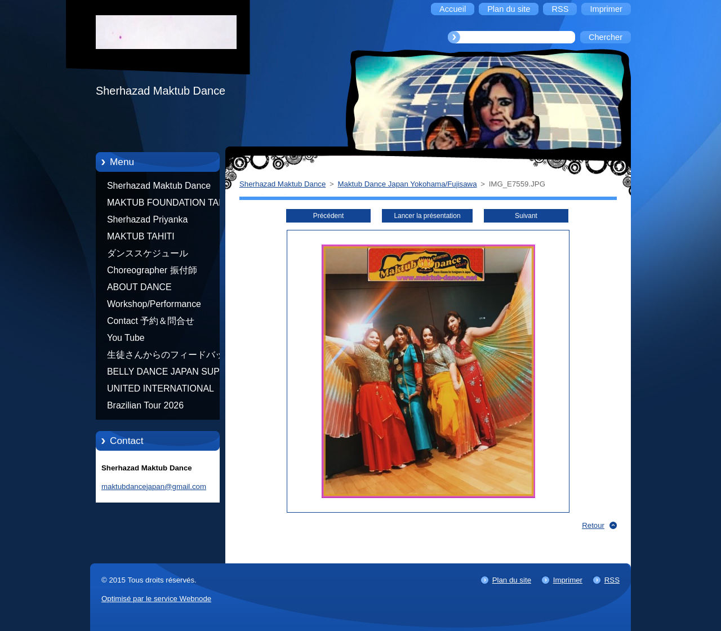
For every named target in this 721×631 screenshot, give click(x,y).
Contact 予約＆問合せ (150, 321)
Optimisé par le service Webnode (156, 598)
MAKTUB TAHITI (141, 236)
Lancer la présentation (427, 216)
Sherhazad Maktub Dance (159, 185)
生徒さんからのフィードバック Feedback (170, 356)
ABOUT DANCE (139, 287)
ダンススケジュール (147, 253)
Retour (593, 525)
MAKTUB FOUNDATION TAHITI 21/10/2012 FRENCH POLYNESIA (171, 204)
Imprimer (567, 580)
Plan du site (511, 580)
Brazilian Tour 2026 (145, 405)
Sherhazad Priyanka (147, 219)
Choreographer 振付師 (152, 270)
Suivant (526, 216)
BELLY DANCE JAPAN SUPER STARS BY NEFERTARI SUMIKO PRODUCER (169, 373)
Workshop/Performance (154, 304)
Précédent (328, 216)
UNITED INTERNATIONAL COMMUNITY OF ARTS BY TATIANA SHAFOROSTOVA (163, 390)
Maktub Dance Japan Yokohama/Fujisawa (407, 184)
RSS (612, 580)
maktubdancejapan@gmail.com (153, 486)
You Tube (126, 338)
